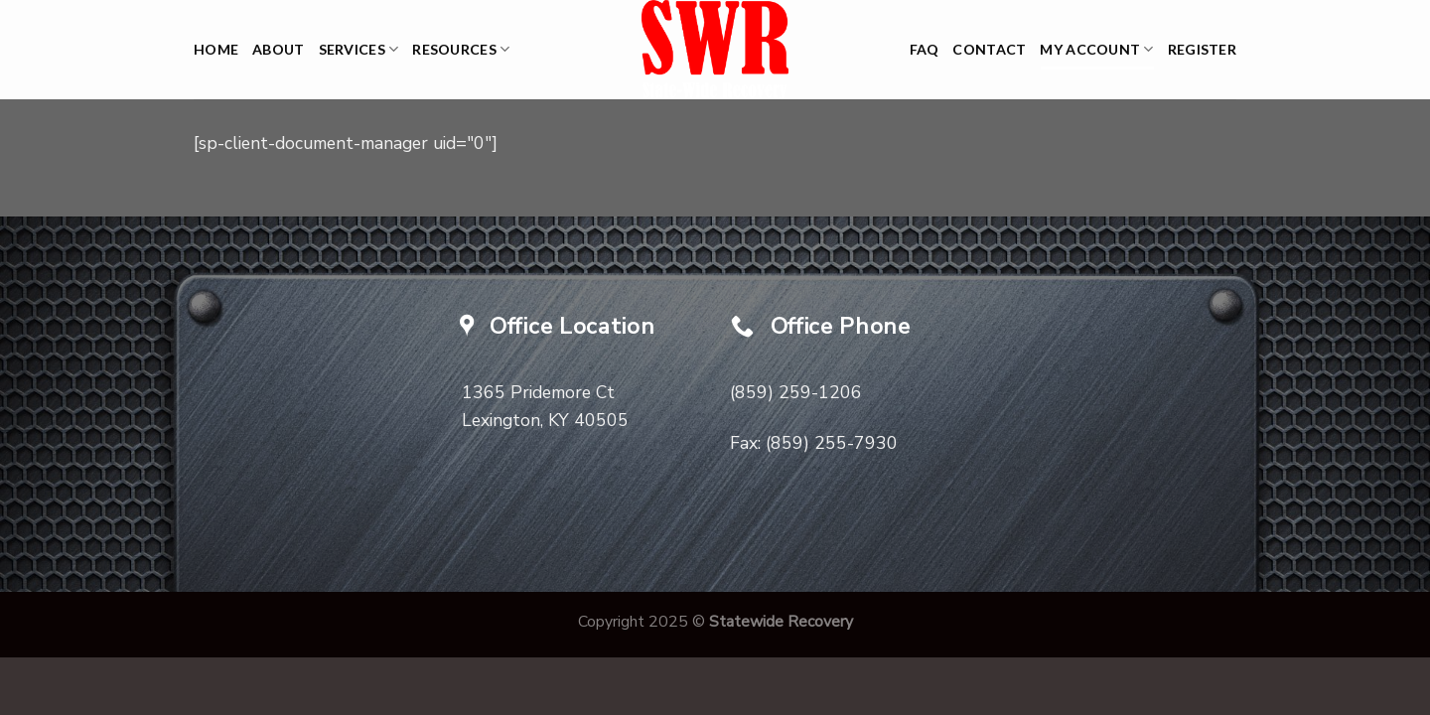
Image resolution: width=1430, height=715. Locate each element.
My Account (1096, 49)
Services (359, 49)
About (278, 49)
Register (1202, 49)
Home (216, 49)
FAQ (924, 49)
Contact (989, 49)
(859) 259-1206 (796, 392)
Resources (460, 49)
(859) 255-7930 (832, 443)
